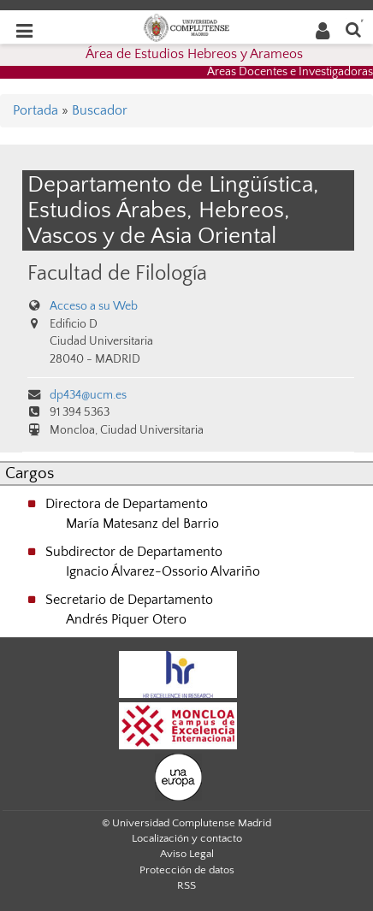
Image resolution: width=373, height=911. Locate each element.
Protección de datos (186, 870)
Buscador (99, 110)
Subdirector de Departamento (133, 551)
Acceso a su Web (94, 306)
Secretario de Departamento (129, 599)
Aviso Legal (187, 854)
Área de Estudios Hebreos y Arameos (194, 54)
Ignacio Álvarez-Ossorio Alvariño (163, 571)
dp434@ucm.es (88, 395)
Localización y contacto (187, 838)
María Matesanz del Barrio (142, 523)
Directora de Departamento (126, 504)
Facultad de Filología (117, 273)
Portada (35, 110)
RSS (186, 885)
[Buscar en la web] (353, 28)
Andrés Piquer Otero (126, 619)
